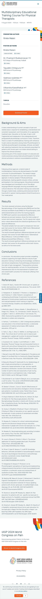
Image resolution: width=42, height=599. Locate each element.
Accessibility (21, 576)
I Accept (18, 595)
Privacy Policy (21, 571)
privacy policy (23, 591)
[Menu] (38, 3)
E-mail (18, 53)
